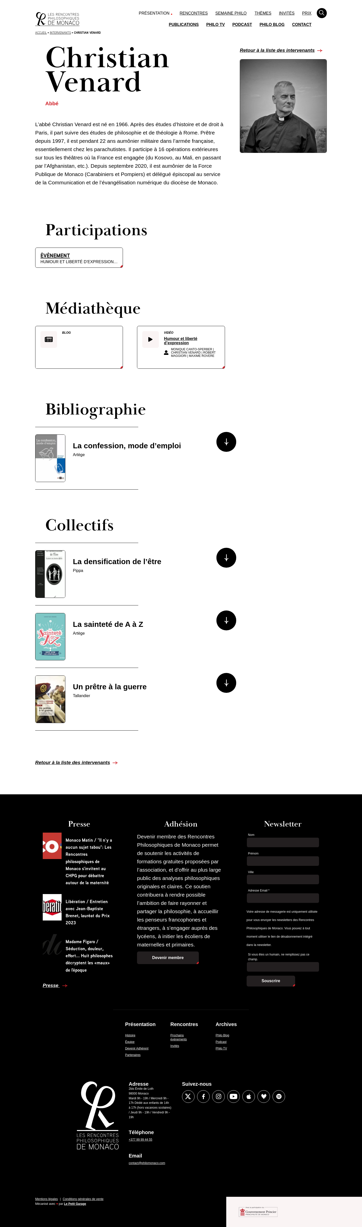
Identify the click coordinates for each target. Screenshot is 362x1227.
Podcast (242, 24)
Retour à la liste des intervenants (277, 50)
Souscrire (271, 981)
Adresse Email (258, 890)
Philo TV (215, 24)
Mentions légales (46, 1199)
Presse (51, 985)
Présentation (154, 13)
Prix (306, 13)
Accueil (41, 33)
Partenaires (133, 1055)
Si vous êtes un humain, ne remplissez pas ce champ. (278, 957)
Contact (301, 24)
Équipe (129, 1042)
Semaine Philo (231, 13)
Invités (286, 13)
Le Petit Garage (75, 1204)
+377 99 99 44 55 (140, 1139)
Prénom (253, 853)
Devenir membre (168, 958)
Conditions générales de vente (83, 1199)
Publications (184, 24)
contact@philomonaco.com (147, 1163)
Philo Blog (272, 24)
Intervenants (60, 33)
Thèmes (263, 13)
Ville (251, 872)
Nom (251, 835)
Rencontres (194, 13)
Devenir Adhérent (137, 1048)
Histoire (130, 1035)
